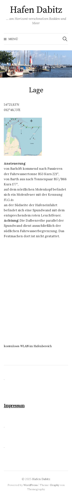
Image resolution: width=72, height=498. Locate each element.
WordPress (30, 485)
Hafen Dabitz (36, 10)
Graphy (54, 485)
